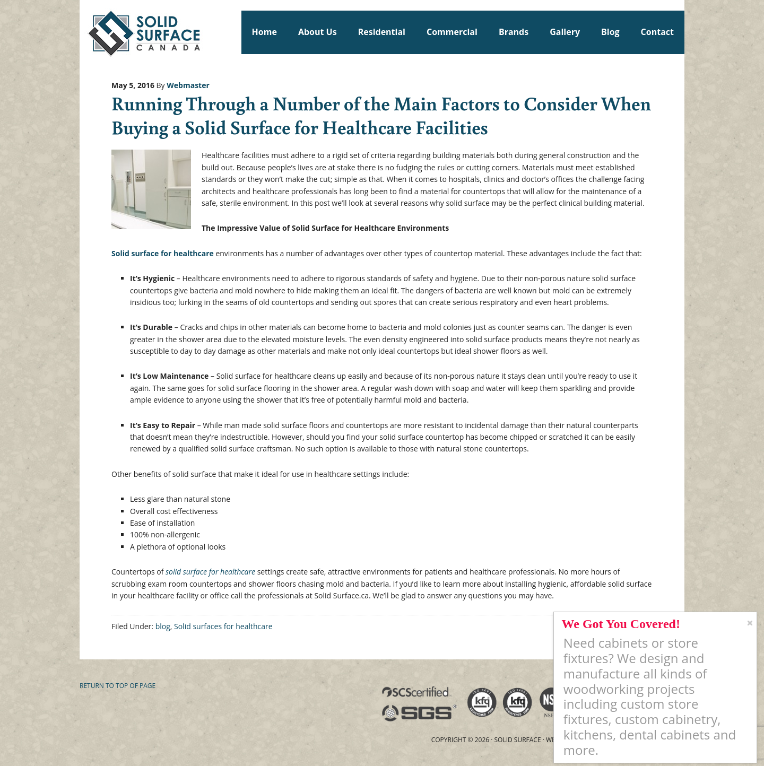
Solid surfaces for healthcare (223, 626)
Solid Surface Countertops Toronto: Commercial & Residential (84, 32)
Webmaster (188, 85)
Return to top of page (117, 685)
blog (162, 626)
